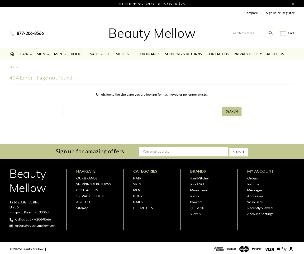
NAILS (97, 54)
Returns (253, 182)
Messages (254, 188)
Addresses (255, 194)
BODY (78, 54)
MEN (60, 54)
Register (288, 13)
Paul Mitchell (199, 176)
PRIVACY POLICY (247, 54)
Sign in (271, 13)
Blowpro (196, 200)
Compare (251, 13)
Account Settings (260, 212)
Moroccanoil (199, 188)
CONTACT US (218, 54)
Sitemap (82, 206)
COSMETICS (120, 54)
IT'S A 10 (197, 206)
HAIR (26, 54)
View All (196, 212)
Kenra (194, 194)
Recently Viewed (260, 206)
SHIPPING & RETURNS (183, 54)
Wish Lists (255, 200)
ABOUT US (275, 54)
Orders (252, 176)
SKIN (43, 54)
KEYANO (197, 182)
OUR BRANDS (149, 54)
